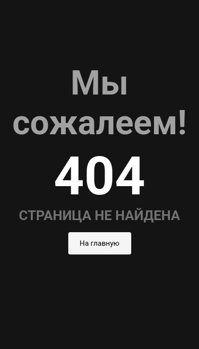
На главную (100, 243)
